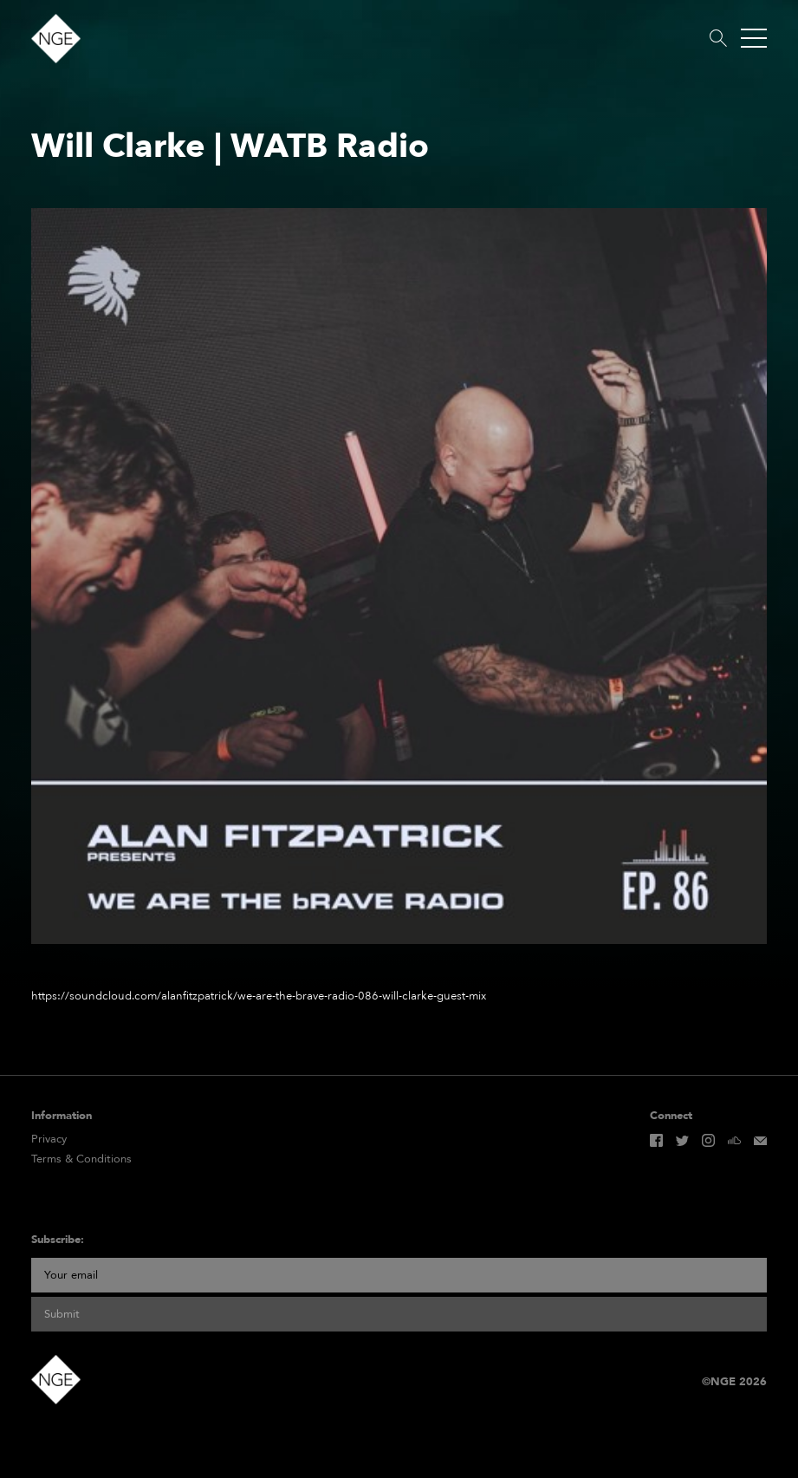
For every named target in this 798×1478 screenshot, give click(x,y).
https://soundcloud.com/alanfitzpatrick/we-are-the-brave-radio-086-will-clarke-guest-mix (258, 996)
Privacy (49, 1139)
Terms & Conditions (81, 1159)
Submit (62, 1314)
